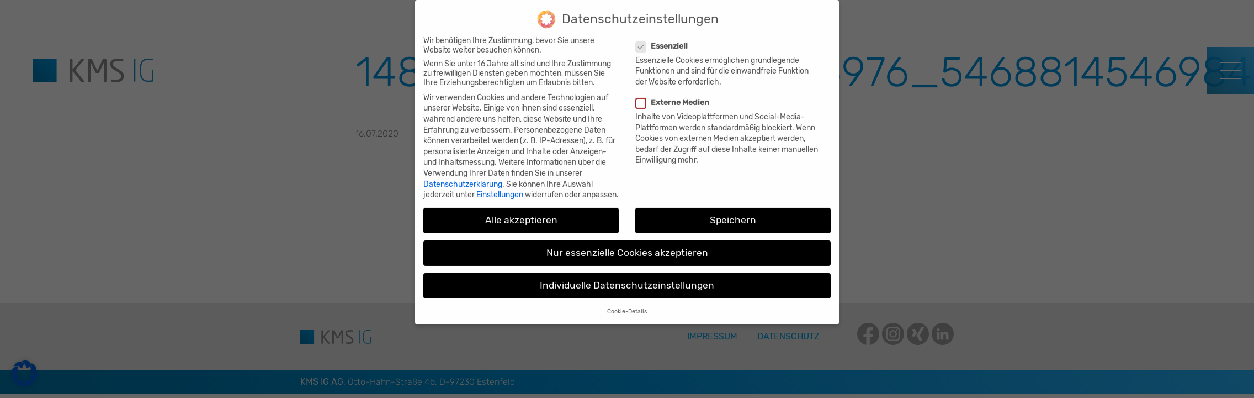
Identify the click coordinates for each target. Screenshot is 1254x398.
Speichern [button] (733, 212)
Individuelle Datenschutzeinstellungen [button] (627, 277)
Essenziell (663, 38)
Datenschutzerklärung (462, 176)
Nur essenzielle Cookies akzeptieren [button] (627, 244)
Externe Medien (674, 95)
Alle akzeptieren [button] (521, 212)
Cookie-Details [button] (627, 303)
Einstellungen (499, 187)
